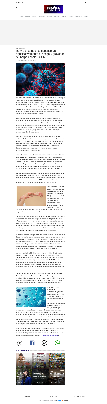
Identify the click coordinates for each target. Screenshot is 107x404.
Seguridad (56, 16)
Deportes (49, 16)
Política (21, 16)
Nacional (34, 16)
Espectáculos (78, 16)
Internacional (42, 16)
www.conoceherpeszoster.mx (49, 335)
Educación (64, 16)
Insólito (71, 16)
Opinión (86, 16)
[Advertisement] (53, 32)
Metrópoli (27, 16)
